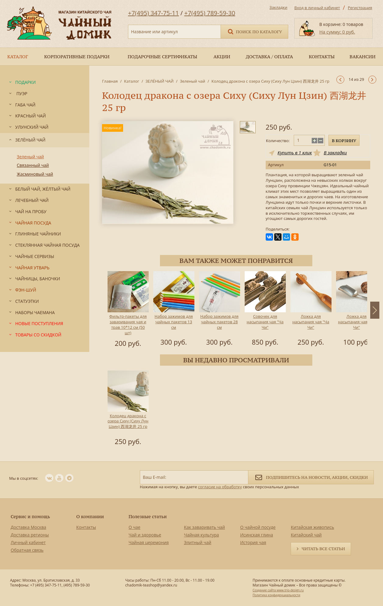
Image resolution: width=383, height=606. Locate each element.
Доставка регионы (30, 535)
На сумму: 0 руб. (337, 32)
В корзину (344, 140)
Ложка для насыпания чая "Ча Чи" (310, 322)
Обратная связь (27, 550)
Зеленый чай (192, 81)
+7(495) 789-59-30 (209, 13)
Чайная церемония (149, 542)
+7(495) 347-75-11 (153, 13)
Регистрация (360, 7)
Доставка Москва (28, 527)
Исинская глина (256, 535)
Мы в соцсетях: (23, 478)
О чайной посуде (257, 527)
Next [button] (374, 310)
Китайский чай (306, 535)
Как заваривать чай (204, 527)
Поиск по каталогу (254, 31)
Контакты (86, 527)
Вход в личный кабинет (317, 7)
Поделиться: (277, 229)
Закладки (278, 7)
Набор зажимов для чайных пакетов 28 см (219, 322)
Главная (110, 81)
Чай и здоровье (145, 535)
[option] (128, 310)
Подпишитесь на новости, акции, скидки (311, 476)
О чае (134, 527)
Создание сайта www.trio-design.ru (278, 590)
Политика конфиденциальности (276, 595)
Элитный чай (197, 542)
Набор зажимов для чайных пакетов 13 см (173, 322)
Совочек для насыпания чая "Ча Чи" (264, 322)
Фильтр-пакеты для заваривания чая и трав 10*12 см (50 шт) (128, 324)
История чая (253, 542)
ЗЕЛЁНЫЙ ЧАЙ (159, 81)
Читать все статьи (323, 548)
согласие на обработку (220, 486)
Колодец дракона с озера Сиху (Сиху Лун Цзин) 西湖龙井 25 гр (128, 421)
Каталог (131, 81)
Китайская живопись (312, 527)
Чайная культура (201, 535)
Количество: (278, 140)
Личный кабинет (28, 542)
